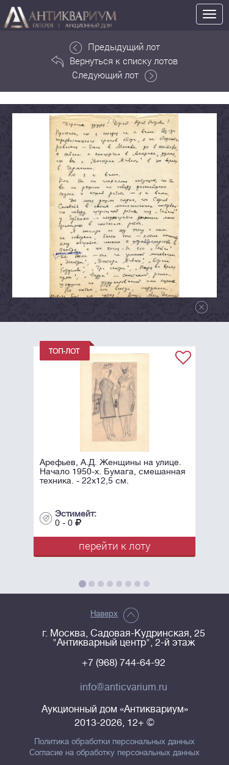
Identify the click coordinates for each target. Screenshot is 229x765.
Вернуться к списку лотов (114, 61)
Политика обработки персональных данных (114, 742)
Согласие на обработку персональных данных (114, 753)
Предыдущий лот (115, 47)
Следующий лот (114, 75)
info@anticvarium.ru (123, 687)
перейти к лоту (114, 546)
